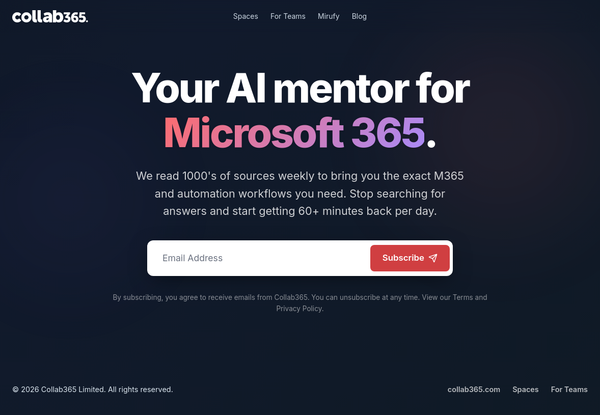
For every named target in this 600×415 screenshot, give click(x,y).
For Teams (288, 16)
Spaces (245, 16)
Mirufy (329, 16)
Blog (359, 16)
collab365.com (474, 389)
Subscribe (410, 258)
